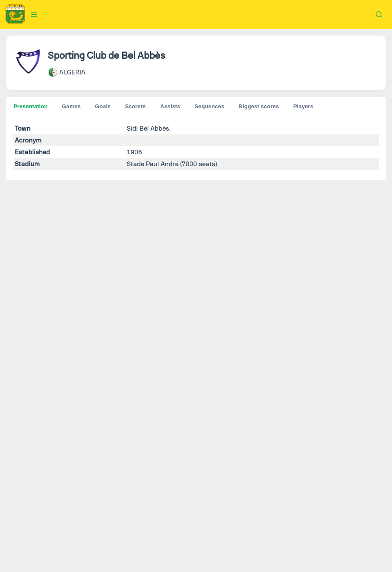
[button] (34, 14)
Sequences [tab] (142, 106)
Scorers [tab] (102, 106)
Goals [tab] (69, 106)
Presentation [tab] (31, 106)
